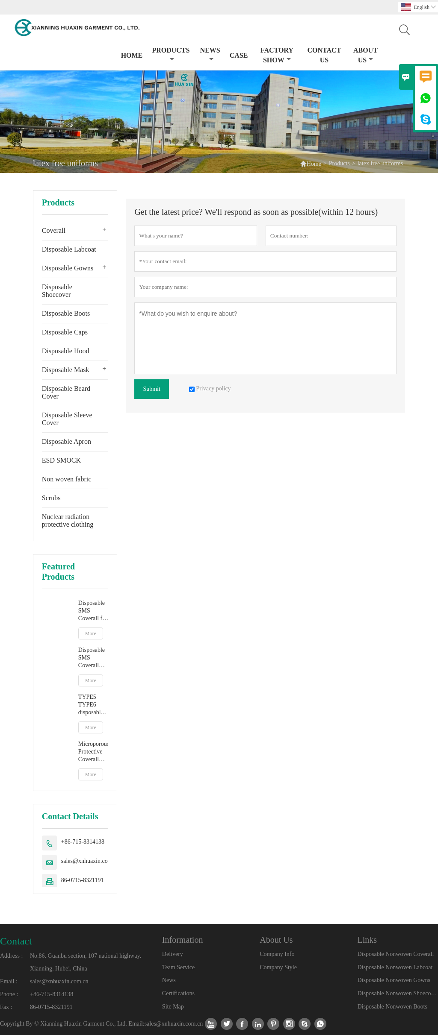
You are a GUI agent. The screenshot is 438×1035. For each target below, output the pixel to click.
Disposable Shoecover (57, 290)
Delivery (172, 954)
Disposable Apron (66, 441)
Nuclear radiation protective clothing (67, 520)
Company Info (277, 954)
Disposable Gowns (67, 268)
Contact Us (324, 55)
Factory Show (276, 55)
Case (239, 55)
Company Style (278, 967)
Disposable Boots (66, 313)
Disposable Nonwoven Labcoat (395, 967)
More (90, 633)
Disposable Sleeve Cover (67, 418)
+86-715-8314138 (82, 842)
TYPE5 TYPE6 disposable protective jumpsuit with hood (91, 705)
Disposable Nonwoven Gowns (394, 980)
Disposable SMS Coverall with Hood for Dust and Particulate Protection (93, 658)
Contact (16, 941)
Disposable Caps (65, 332)
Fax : (6, 1007)
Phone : (9, 994)
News (210, 54)
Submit (151, 389)
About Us (365, 55)
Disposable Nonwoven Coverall (396, 954)
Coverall (53, 230)
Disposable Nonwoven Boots (392, 1006)
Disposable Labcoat (69, 249)
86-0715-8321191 (82, 880)
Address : (11, 956)
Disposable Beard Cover (66, 392)
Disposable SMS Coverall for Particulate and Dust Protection (92, 611)
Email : (9, 981)
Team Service (178, 967)
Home (132, 55)
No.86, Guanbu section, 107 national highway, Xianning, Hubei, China (85, 962)
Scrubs (51, 497)
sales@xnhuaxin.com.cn (90, 861)
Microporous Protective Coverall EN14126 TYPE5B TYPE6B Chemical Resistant (93, 752)
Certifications (178, 993)
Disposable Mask (65, 369)
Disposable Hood (65, 351)
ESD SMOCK (61, 460)
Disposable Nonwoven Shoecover (398, 993)
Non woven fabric (67, 479)
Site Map (173, 1006)
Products (170, 54)
